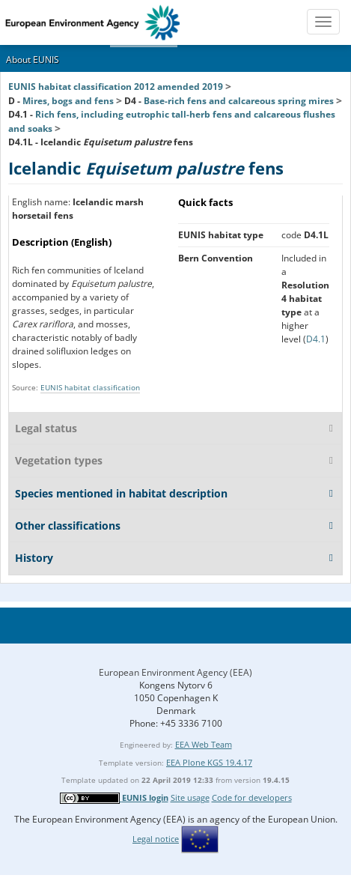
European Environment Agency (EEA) (175, 672)
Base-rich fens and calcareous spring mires (239, 100)
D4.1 (316, 339)
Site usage (190, 797)
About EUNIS (32, 59)
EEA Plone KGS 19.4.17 (209, 762)
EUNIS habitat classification (90, 387)
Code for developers (252, 797)
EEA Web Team (203, 744)
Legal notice (155, 838)
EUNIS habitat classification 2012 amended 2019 (115, 86)
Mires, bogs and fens (68, 100)
